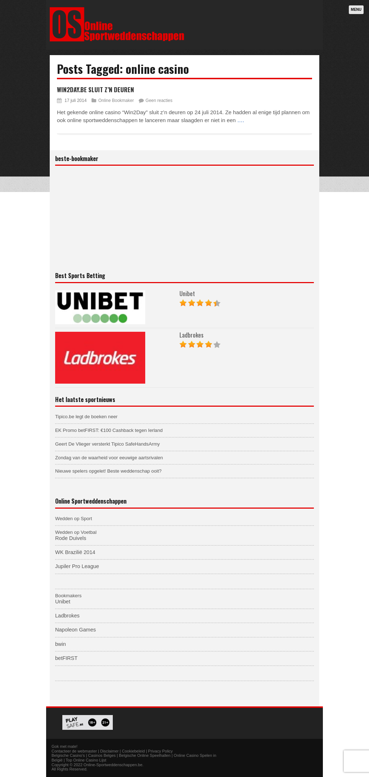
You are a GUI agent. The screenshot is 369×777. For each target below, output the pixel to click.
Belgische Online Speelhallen (144, 755)
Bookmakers (68, 595)
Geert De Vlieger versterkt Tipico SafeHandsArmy (107, 444)
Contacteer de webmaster (74, 751)
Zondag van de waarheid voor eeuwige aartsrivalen (109, 457)
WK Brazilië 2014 (75, 552)
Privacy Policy (160, 751)
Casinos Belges (102, 755)
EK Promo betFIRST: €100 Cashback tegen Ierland (109, 430)
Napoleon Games (75, 630)
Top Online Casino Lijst (86, 760)
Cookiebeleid (133, 751)
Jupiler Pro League (77, 566)
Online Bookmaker (116, 100)
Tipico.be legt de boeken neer (86, 416)
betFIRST (66, 658)
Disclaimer (109, 751)
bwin (60, 644)
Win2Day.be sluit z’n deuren (95, 89)
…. (240, 120)
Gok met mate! (64, 746)
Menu (356, 10)
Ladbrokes (191, 334)
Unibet (187, 293)
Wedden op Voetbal (76, 532)
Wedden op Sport (73, 518)
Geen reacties (159, 100)
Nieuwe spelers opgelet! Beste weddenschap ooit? (108, 471)
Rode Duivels (70, 538)
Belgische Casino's (68, 755)
